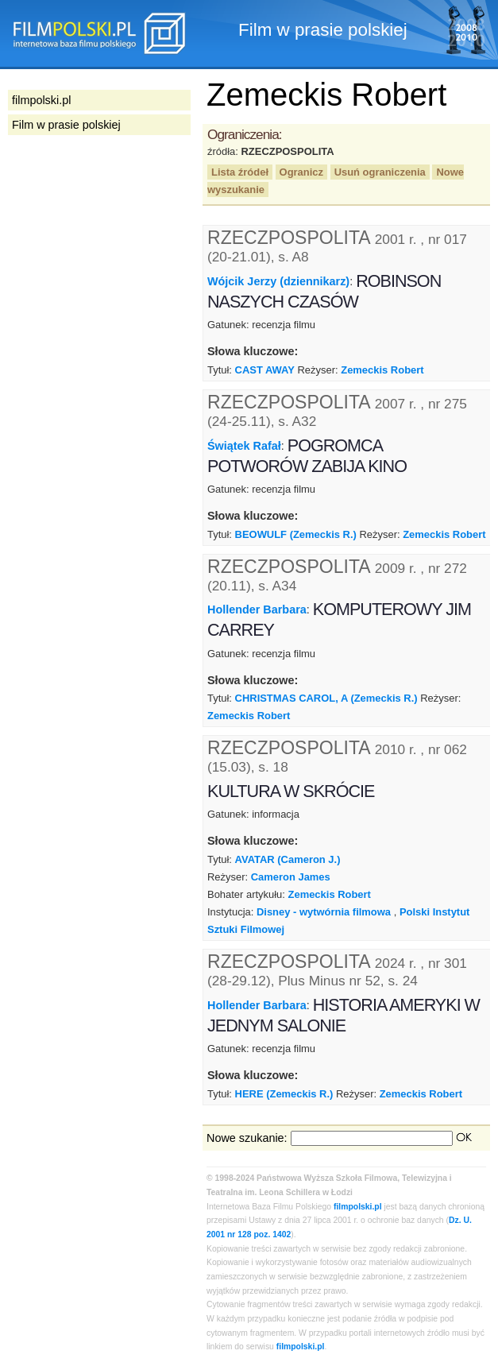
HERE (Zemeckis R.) (284, 1094)
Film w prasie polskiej (66, 124)
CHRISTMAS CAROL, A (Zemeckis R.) (326, 698)
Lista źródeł (239, 172)
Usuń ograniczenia (380, 172)
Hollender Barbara (257, 609)
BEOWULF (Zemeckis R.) (296, 534)
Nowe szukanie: (247, 1138)
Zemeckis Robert (382, 370)
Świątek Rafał (244, 445)
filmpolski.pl (358, 1206)
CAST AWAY (265, 370)
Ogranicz (301, 172)
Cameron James (290, 877)
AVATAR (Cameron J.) (288, 859)
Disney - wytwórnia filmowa (324, 912)
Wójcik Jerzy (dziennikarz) (278, 281)
